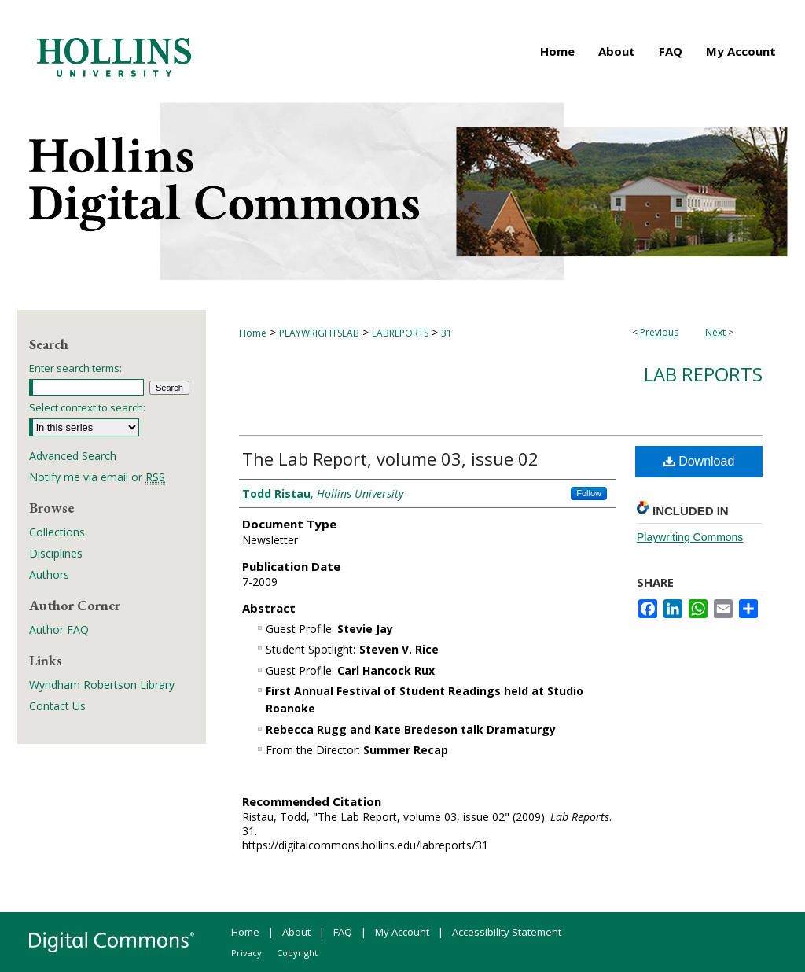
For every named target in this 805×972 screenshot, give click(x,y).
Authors (49, 574)
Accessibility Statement (506, 932)
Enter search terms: (75, 368)
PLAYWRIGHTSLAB (319, 333)
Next (715, 332)
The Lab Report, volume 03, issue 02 (390, 458)
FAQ (342, 932)
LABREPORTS (400, 333)
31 (446, 333)
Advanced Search (72, 455)
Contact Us (57, 705)
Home (252, 333)
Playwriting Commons (690, 537)
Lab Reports (703, 374)
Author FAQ (59, 629)
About (296, 932)
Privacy (246, 953)
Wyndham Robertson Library (102, 684)
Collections (57, 532)
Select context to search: (87, 407)
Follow (588, 493)
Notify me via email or (97, 476)
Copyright (297, 953)
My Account (402, 932)
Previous (659, 332)
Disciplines (56, 553)
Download (699, 461)
